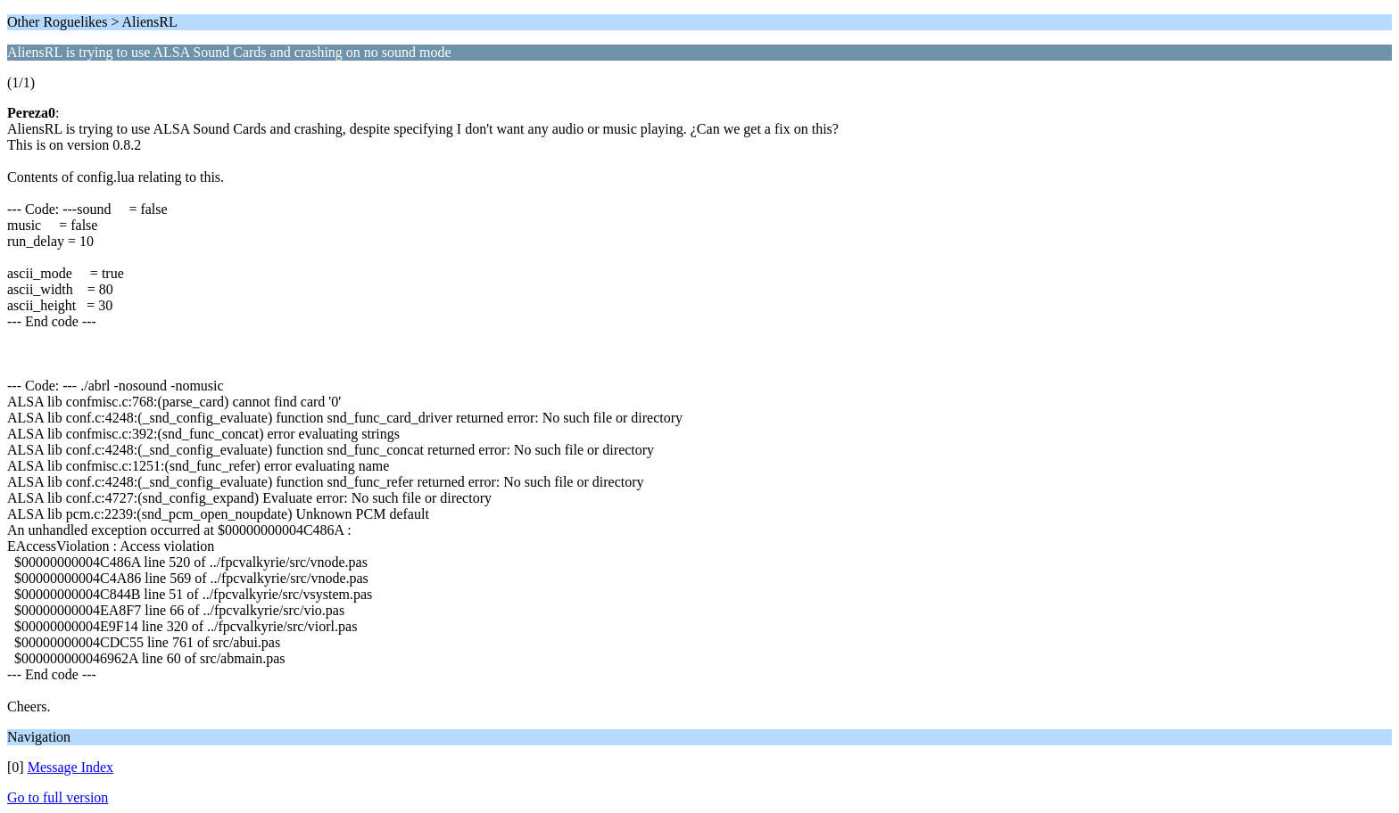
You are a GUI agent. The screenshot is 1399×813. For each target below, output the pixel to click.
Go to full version (57, 797)
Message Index (70, 767)
